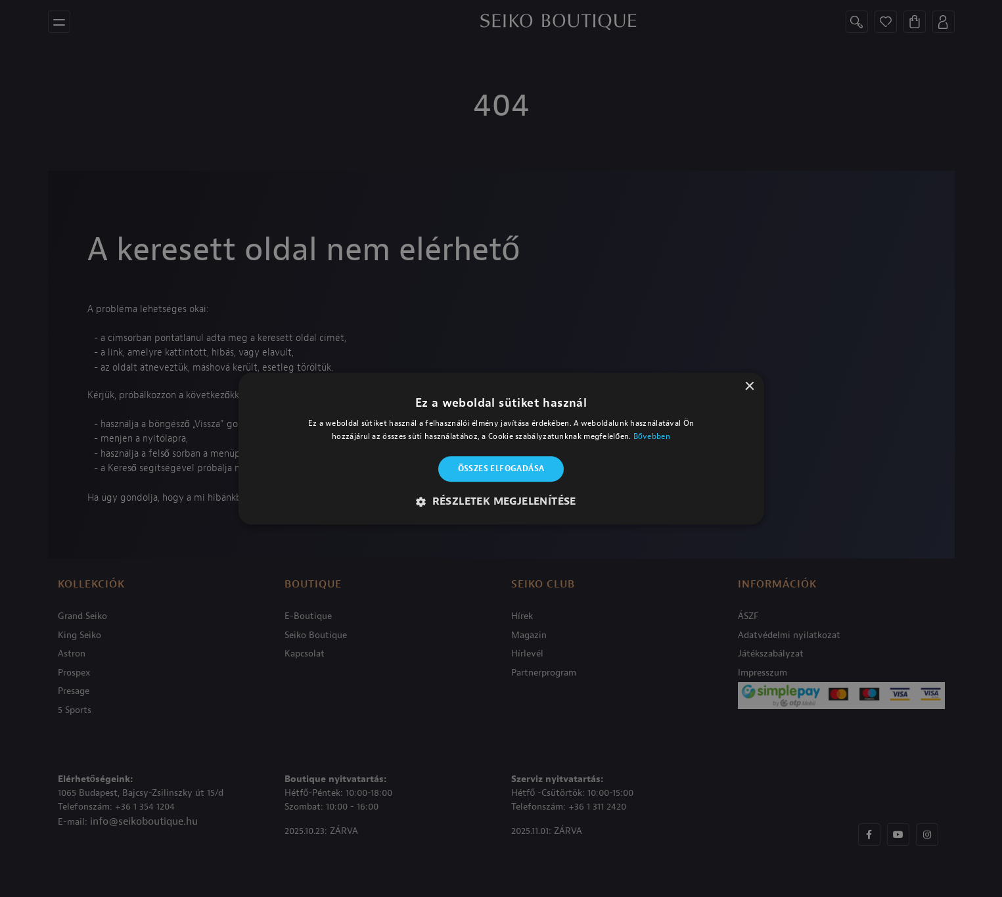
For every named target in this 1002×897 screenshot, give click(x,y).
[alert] (501, 448)
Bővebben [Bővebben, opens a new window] (651, 436)
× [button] (749, 387)
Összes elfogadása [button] (501, 469)
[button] (501, 501)
